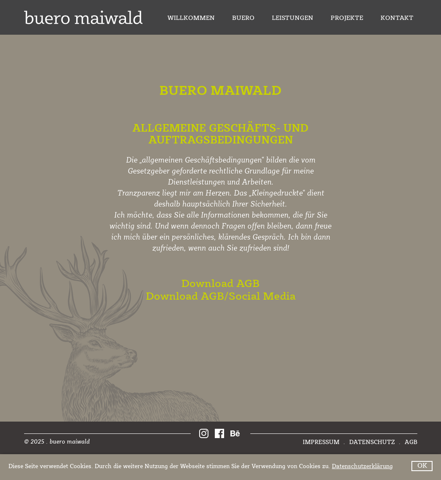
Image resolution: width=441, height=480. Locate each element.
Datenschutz (373, 442)
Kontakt (397, 18)
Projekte (347, 18)
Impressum (322, 442)
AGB (411, 442)
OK (422, 466)
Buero (243, 18)
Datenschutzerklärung (362, 466)
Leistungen (292, 18)
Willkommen (191, 18)
